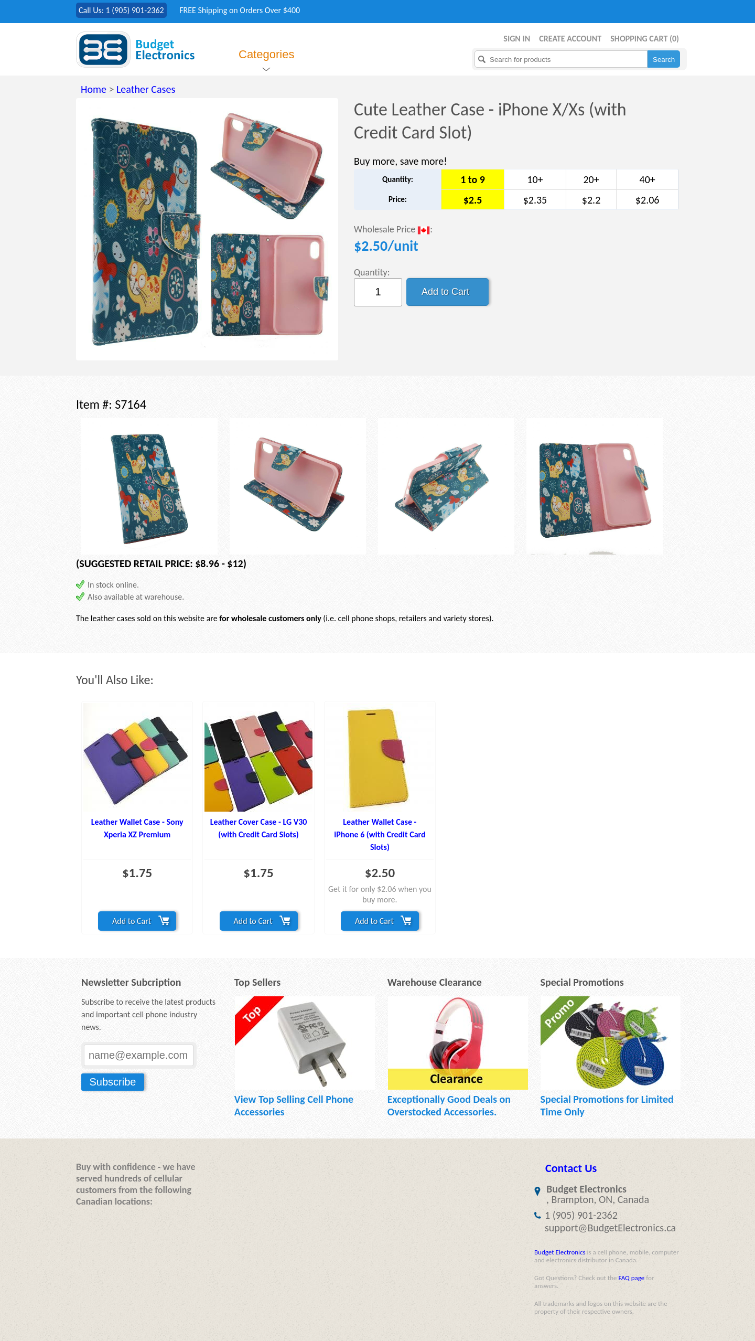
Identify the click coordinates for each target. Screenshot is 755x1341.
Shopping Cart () (644, 39)
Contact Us (571, 1168)
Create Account (570, 39)
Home (93, 89)
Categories (266, 54)
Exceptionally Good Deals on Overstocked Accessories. (449, 1105)
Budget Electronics (560, 1252)
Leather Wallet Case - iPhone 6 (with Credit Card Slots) (379, 834)
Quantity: (372, 272)
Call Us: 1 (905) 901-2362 (121, 10)
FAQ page (631, 1278)
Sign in (516, 39)
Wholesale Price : (393, 230)
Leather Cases (145, 89)
